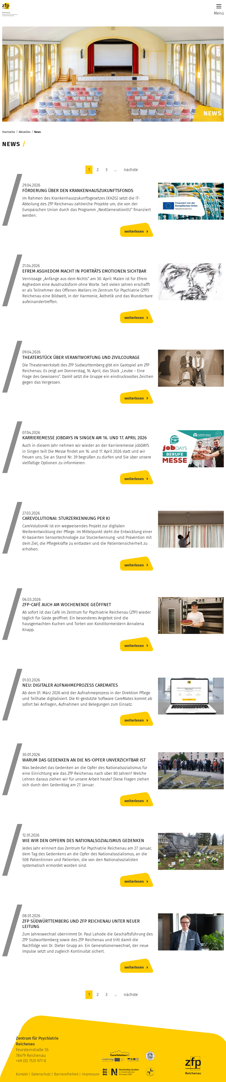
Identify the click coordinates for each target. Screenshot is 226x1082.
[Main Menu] (219, 6)
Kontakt (22, 1074)
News (37, 132)
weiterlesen (134, 231)
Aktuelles (24, 132)
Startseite (8, 132)
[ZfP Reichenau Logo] (9, 9)
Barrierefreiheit (66, 1074)
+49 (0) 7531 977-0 (31, 1060)
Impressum (91, 1074)
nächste (131, 169)
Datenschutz (41, 1074)
